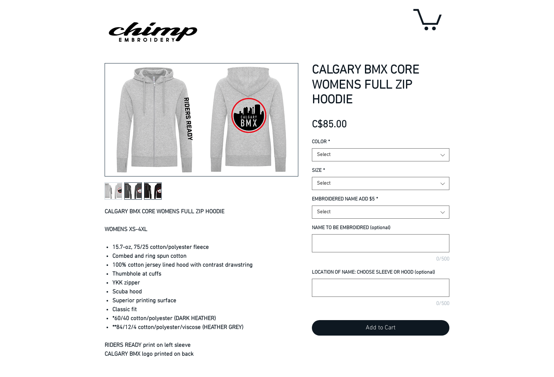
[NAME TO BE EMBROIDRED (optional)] (380, 243)
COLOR (321, 142)
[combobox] (380, 154)
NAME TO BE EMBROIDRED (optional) (351, 228)
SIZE (318, 171)
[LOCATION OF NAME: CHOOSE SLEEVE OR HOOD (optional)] (380, 287)
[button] (427, 18)
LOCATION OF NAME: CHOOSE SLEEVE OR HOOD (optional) (373, 272)
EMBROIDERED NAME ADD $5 (345, 199)
